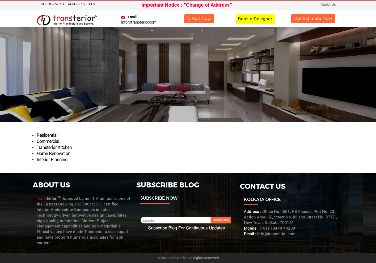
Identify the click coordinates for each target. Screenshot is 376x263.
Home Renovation (53, 153)
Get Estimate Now (313, 18)
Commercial (48, 141)
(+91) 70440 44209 (277, 228)
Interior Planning (52, 159)
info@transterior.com (138, 22)
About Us (328, 4)
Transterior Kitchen (54, 147)
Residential (47, 135)
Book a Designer (255, 18)
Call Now (199, 18)
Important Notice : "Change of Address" (187, 5)
